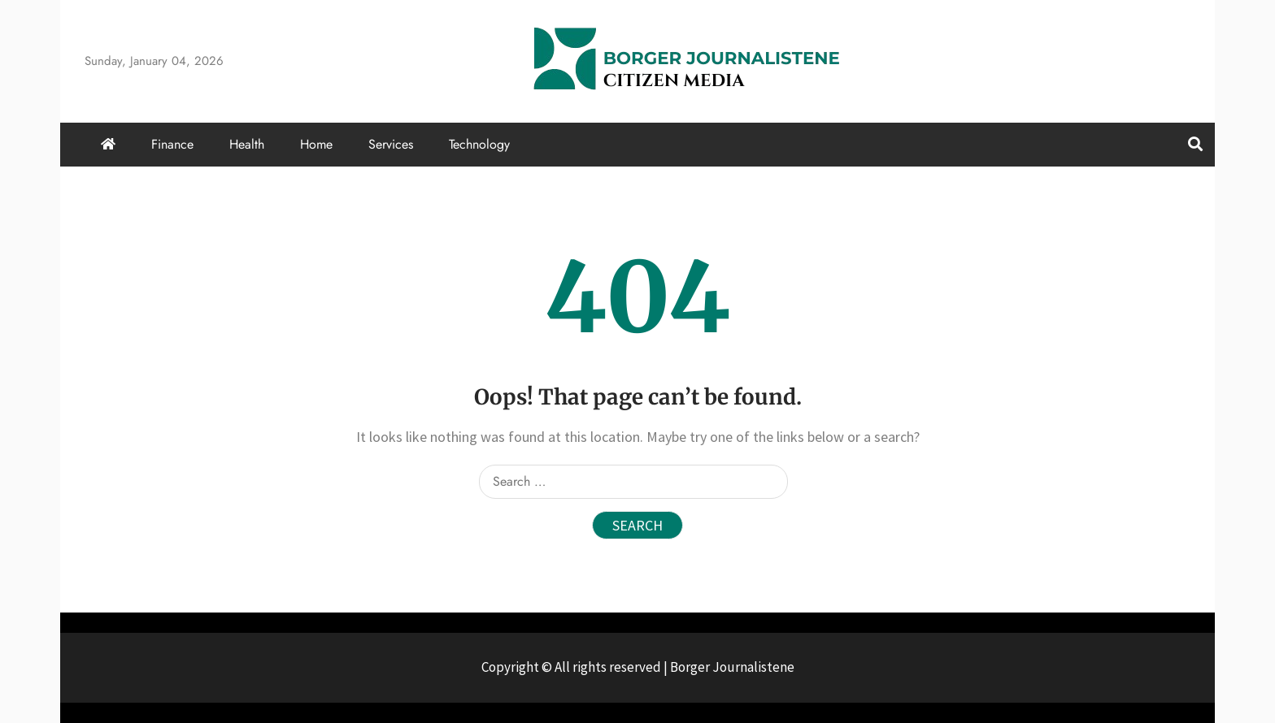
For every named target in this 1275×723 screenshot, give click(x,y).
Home (316, 144)
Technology (479, 144)
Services (390, 144)
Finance (172, 144)
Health (246, 144)
